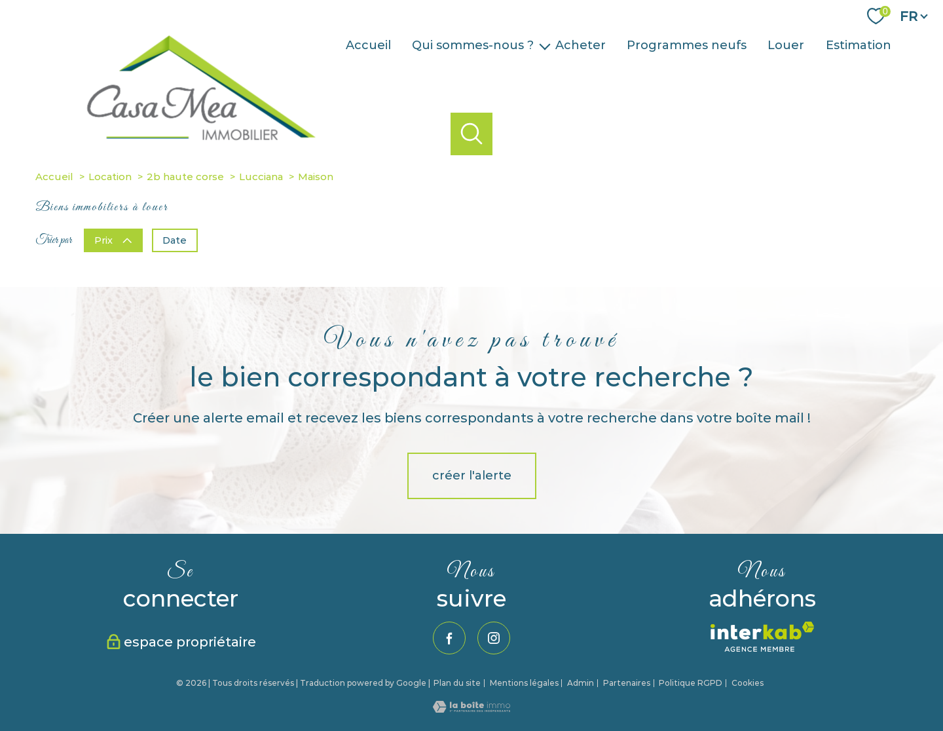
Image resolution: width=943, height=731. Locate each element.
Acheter (580, 46)
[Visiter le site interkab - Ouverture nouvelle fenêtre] (763, 637)
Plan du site (457, 683)
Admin (580, 683)
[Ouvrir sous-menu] (545, 45)
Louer (785, 46)
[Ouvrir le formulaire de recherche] (472, 134)
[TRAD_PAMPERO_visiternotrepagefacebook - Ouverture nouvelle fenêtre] (449, 638)
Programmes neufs (687, 46)
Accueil (368, 46)
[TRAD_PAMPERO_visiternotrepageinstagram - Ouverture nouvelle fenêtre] (493, 638)
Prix (113, 240)
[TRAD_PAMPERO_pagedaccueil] (209, 158)
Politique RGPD (690, 683)
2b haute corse (185, 176)
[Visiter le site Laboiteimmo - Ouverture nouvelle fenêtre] (471, 709)
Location (110, 176)
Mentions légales (524, 683)
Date (174, 240)
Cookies (747, 683)
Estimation (858, 46)
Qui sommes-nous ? (473, 46)
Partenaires (626, 683)
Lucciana (261, 176)
